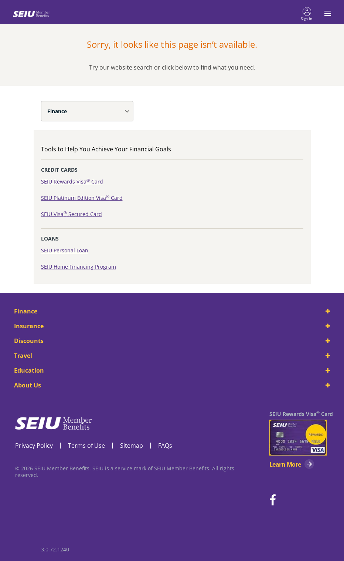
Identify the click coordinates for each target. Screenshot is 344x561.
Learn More (285, 464)
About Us (172, 385)
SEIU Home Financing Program (78, 266)
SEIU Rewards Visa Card (72, 181)
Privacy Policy (34, 446)
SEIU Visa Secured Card (71, 214)
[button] (307, 13)
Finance (57, 111)
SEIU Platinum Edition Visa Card (82, 197)
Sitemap (131, 446)
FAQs (165, 446)
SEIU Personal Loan (64, 250)
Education (172, 370)
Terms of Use (86, 446)
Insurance (172, 326)
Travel (172, 356)
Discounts (172, 341)
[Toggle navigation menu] (325, 13)
